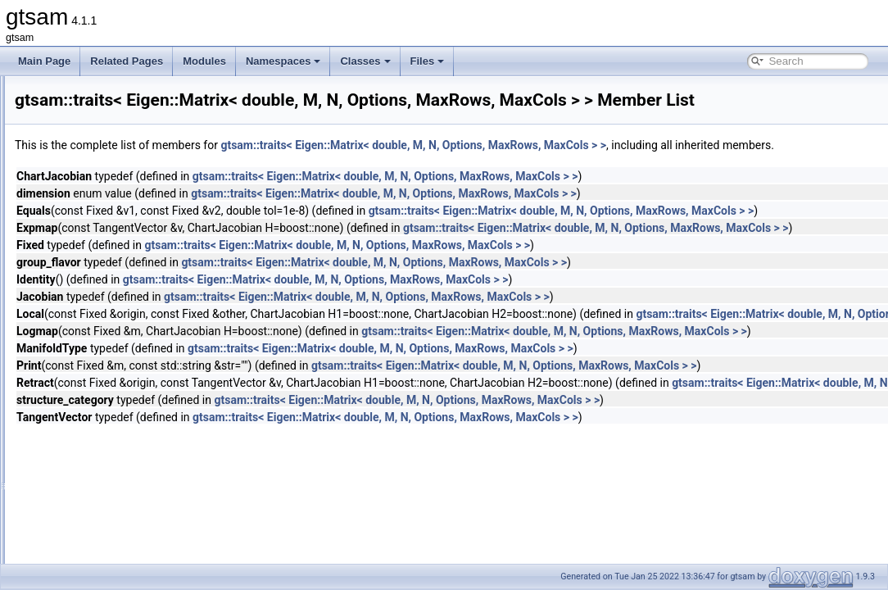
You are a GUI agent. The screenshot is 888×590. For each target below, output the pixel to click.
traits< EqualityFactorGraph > (131, 346)
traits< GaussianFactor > (120, 544)
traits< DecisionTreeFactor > (129, 111)
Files (427, 61)
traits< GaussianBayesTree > (130, 508)
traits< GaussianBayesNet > (128, 490)
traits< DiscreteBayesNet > (125, 165)
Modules (204, 61)
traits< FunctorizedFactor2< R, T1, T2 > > (157, 454)
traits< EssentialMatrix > (119, 382)
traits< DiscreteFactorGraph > (132, 237)
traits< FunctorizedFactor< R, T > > (143, 472)
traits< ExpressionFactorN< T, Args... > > (155, 418)
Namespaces (283, 61)
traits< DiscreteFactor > (118, 201)
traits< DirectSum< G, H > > (127, 147)
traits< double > (101, 255)
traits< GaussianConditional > (131, 526)
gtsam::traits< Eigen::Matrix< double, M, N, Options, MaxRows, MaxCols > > (618, 168)
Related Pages (126, 61)
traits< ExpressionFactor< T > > (136, 400)
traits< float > (95, 436)
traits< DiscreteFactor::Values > (135, 219)
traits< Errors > (99, 364)
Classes (365, 61)
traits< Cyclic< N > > (111, 93)
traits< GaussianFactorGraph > (134, 562)
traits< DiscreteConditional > (129, 183)
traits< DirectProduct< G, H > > (134, 129)
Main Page (44, 61)
